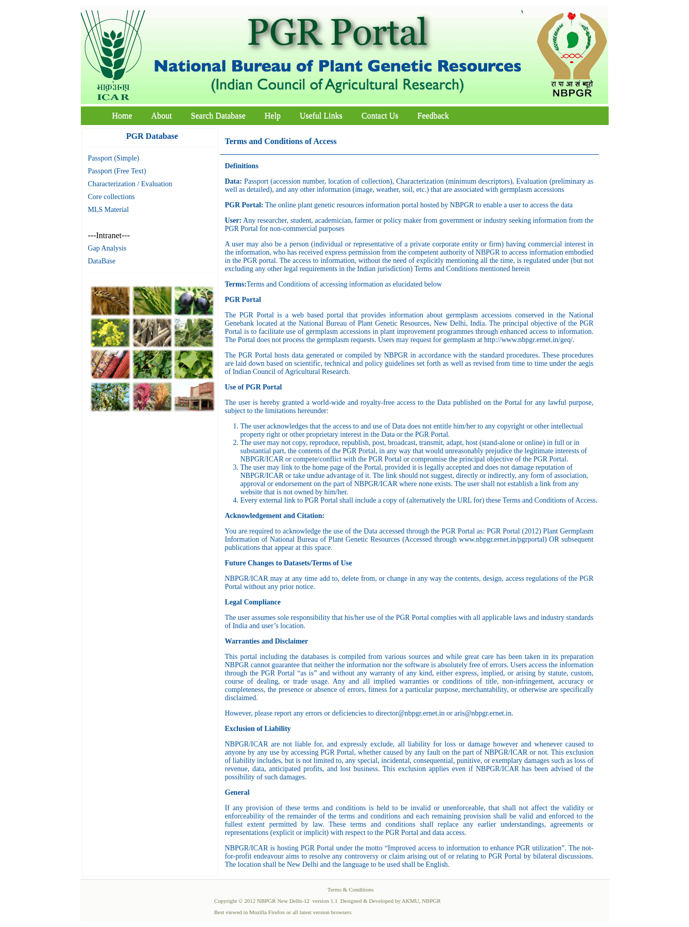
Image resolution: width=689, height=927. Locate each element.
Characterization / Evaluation (130, 184)
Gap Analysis (107, 248)
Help (273, 115)
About (161, 115)
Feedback (433, 115)
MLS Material (108, 209)
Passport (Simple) (114, 158)
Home (122, 115)
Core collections (111, 197)
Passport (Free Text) (117, 171)
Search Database (218, 115)
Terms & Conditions (351, 889)
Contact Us (380, 115)
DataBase (102, 261)
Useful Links (321, 115)
